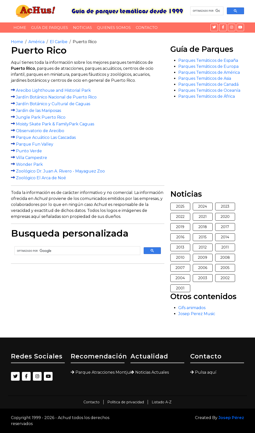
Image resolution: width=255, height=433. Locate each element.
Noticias (82, 27)
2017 (225, 227)
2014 (225, 237)
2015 (202, 237)
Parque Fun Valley (34, 144)
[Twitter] (214, 27)
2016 (180, 237)
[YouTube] (240, 27)
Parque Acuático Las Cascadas (46, 137)
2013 (180, 247)
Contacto (147, 27)
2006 (202, 267)
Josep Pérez (231, 417)
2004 (180, 278)
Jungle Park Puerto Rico (40, 117)
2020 (225, 216)
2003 (202, 278)
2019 (180, 227)
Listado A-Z (162, 402)
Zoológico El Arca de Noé (41, 177)
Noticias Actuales (152, 372)
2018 (202, 227)
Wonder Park (29, 164)
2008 (225, 257)
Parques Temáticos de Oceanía (209, 90)
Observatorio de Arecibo (40, 130)
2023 (225, 206)
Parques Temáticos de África (206, 96)
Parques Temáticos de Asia (204, 78)
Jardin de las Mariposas (38, 110)
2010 (180, 257)
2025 (180, 206)
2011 (225, 247)
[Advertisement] (87, 303)
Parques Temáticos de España (208, 60)
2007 (180, 267)
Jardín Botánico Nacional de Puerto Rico (56, 97)
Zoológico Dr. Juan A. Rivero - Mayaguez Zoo (60, 171)
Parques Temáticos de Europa (208, 66)
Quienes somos (114, 27)
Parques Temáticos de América (209, 72)
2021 (203, 216)
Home (19, 27)
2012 (203, 247)
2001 (180, 288)
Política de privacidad (125, 402)
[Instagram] (231, 27)
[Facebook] (223, 27)
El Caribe (58, 41)
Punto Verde (29, 151)
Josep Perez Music (196, 313)
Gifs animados (191, 307)
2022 (180, 216)
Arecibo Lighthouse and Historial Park (53, 90)
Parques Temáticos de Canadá (208, 84)
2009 (202, 257)
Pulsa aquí (205, 372)
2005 (225, 267)
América (36, 41)
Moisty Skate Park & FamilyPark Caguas (55, 124)
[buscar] (206, 11)
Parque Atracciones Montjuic (100, 372)
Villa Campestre (31, 157)
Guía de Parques (49, 27)
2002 (225, 278)
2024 (202, 206)
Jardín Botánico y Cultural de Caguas (53, 103)
